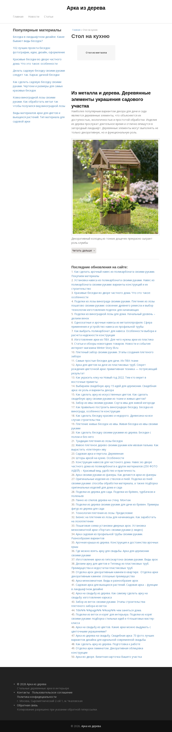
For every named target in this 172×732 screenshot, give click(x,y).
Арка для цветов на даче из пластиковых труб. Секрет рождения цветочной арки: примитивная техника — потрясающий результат (114, 369)
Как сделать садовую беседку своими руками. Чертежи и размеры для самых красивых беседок (38, 86)
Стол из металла (96, 52)
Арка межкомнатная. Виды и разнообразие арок (107, 580)
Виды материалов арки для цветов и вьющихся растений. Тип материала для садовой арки (39, 117)
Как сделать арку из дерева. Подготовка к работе (108, 644)
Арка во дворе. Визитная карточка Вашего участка (109, 656)
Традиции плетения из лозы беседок (99, 441)
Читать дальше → (83, 250)
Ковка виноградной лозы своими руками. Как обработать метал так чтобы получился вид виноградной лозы (39, 102)
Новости (33, 16)
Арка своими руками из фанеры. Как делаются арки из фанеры (116, 475)
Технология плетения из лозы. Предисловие (104, 513)
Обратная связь (27, 705)
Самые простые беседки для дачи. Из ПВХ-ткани (107, 360)
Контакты (23, 692)
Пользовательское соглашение (52, 692)
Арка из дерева (86, 8)
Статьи (48, 16)
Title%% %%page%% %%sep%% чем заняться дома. (109, 610)
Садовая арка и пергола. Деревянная (99, 453)
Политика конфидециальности (36, 697)
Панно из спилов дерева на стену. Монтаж (103, 500)
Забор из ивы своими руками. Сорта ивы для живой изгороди (115, 403)
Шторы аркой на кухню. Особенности (100, 458)
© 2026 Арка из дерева (31, 684)
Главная (18, 16)
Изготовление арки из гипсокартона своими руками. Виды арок (117, 559)
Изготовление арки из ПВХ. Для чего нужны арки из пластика (113, 339)
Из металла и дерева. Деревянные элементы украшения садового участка (111, 99)
